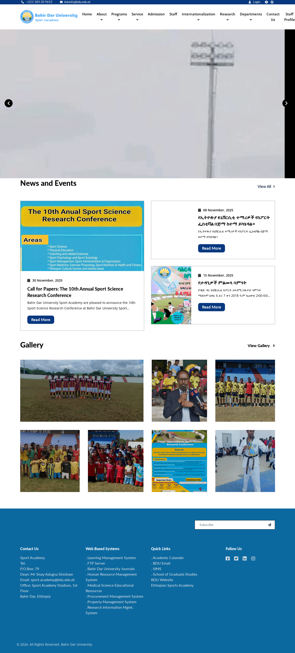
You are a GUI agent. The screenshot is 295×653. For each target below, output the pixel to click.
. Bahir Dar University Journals (110, 568)
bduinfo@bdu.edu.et (75, 2)
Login (254, 2)
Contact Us (273, 17)
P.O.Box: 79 (29, 568)
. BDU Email (160, 563)
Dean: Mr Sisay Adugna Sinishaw (46, 574)
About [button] (102, 14)
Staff (173, 14)
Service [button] (137, 14)
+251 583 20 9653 (36, 2)
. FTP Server (95, 563)
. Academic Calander (167, 557)
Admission (156, 14)
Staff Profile (289, 17)
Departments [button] (251, 14)
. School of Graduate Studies (174, 574)
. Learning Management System (111, 557)
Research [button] (227, 14)
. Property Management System (111, 601)
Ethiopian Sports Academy (172, 585)
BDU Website (162, 579)
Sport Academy (32, 557)
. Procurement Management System (114, 596)
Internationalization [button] (198, 14)
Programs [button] (119, 14)
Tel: (22, 563)
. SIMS (156, 568)
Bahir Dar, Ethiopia (35, 596)
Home (87, 14)
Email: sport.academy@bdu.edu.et (47, 579)
